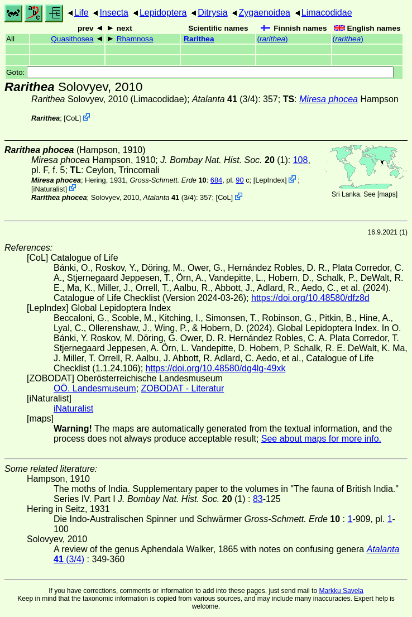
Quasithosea (72, 39)
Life (81, 12)
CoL (72, 118)
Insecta (113, 12)
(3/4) (225, 99)
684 (216, 180)
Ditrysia (212, 12)
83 (258, 499)
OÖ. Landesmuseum (95, 388)
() (272, 39)
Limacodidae (326, 12)
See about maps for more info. (321, 438)
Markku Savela (341, 591)
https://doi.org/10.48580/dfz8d (310, 298)
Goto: (200, 72)
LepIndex (270, 180)
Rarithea (199, 39)
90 (239, 180)
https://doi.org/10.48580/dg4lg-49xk (216, 368)
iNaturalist (49, 188)
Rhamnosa (135, 39)
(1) (224, 160)
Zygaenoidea (264, 12)
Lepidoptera (163, 12)
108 (300, 160)
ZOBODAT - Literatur (182, 388)
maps (387, 194)
